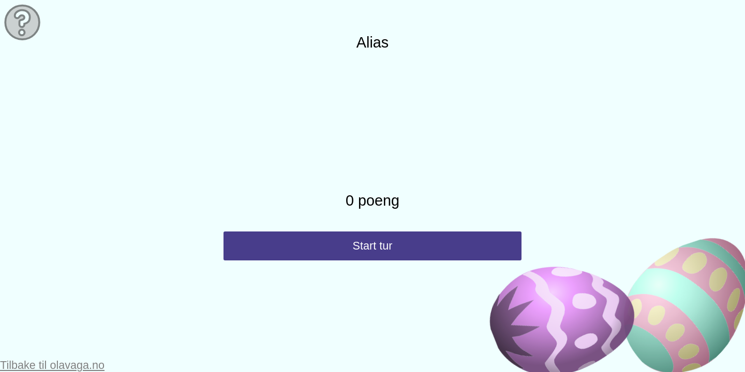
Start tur (373, 245)
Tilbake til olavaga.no (52, 365)
